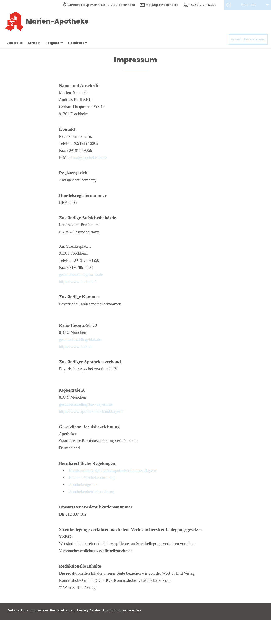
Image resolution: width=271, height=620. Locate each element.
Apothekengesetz (83, 484)
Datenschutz (18, 610)
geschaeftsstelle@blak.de (80, 339)
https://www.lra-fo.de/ (77, 281)
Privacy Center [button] (89, 610)
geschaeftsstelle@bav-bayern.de (86, 404)
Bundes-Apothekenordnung (92, 477)
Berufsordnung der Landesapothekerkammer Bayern (112, 470)
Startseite (15, 43)
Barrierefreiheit (62, 610)
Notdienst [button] (77, 43)
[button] (247, 5)
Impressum (39, 610)
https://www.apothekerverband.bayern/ (91, 411)
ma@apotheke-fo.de (90, 157)
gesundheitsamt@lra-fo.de (81, 274)
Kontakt (34, 43)
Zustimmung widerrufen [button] (122, 610)
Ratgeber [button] (54, 43)
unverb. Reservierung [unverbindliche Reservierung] (248, 39)
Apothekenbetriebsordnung (91, 491)
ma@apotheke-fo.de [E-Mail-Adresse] (159, 5)
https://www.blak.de (75, 346)
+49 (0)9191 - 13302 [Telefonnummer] (199, 5)
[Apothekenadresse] (98, 5)
